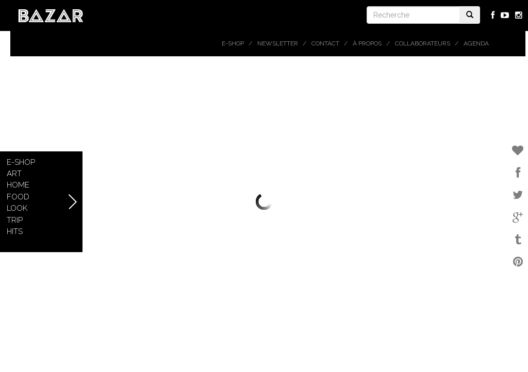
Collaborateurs (422, 43)
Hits (15, 231)
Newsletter (277, 43)
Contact (325, 43)
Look (17, 208)
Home (18, 185)
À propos (367, 43)
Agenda (476, 43)
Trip (15, 220)
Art (14, 173)
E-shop (233, 43)
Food (18, 197)
